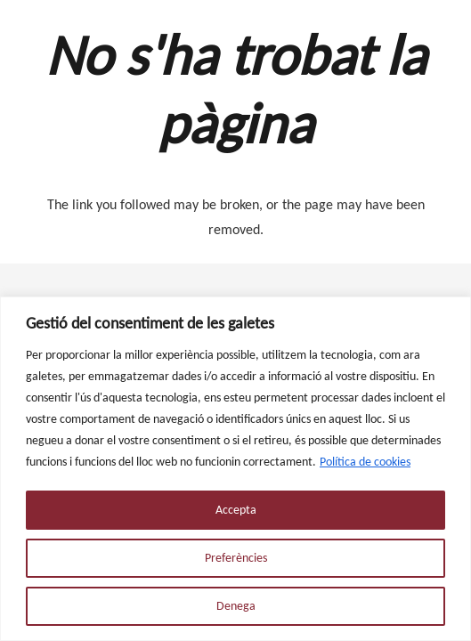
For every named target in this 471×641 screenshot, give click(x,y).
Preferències (236, 557)
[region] (235, 468)
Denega (236, 605)
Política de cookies (365, 461)
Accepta (235, 509)
